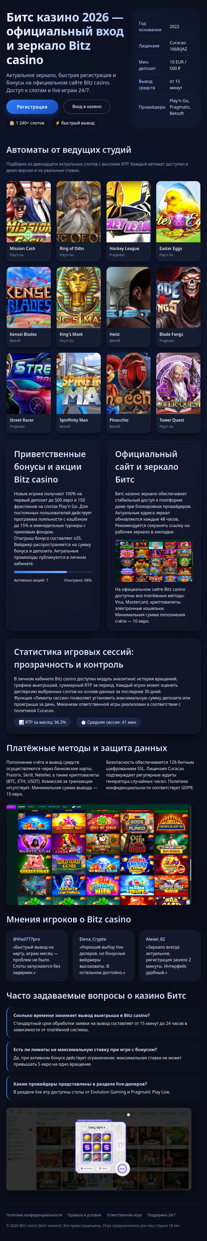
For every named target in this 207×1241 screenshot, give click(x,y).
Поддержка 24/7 (162, 1214)
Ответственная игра (124, 1214)
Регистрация (32, 107)
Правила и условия (84, 1214)
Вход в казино (87, 106)
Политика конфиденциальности (34, 1214)
